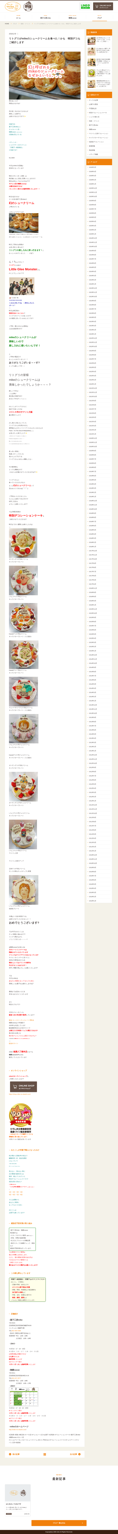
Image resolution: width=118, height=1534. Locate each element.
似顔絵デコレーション (96, 142)
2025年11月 (93, 192)
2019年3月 (92, 488)
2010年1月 (92, 901)
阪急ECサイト (13, 1043)
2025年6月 (92, 213)
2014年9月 (92, 667)
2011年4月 (92, 838)
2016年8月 (92, 592)
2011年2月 (92, 846)
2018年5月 (92, 530)
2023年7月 (92, 309)
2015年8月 (92, 621)
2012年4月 (92, 788)
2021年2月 (92, 430)
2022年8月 (92, 355)
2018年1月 (92, 546)
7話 (18, 1194)
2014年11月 (93, 659)
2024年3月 (92, 275)
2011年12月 (93, 805)
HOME (7, 23)
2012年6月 (92, 780)
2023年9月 (92, 300)
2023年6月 (92, 313)
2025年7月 (92, 209)
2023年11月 (93, 292)
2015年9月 (92, 617)
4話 (21, 1192)
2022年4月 (92, 371)
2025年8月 (92, 205)
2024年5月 (92, 267)
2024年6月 (92, 263)
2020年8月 (92, 455)
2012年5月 (92, 784)
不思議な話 (92, 108)
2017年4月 (92, 584)
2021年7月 (92, 409)
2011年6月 (92, 830)
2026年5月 (92, 167)
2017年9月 (92, 563)
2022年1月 (92, 384)
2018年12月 (93, 500)
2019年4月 (92, 484)
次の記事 (73, 1454)
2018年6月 (92, 525)
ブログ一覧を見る (59, 1523)
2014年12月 (93, 655)
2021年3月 (92, 426)
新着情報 (92, 146)
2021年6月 (92, 413)
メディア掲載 (93, 154)
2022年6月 (92, 363)
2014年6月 (92, 680)
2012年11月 (93, 759)
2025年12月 (93, 188)
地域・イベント (25, 23)
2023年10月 (93, 296)
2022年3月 (92, 375)
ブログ (15, 23)
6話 (14, 1194)
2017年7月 (92, 571)
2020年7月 (92, 459)
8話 (21, 1194)
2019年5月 (92, 480)
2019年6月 (92, 476)
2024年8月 (92, 255)
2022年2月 (92, 380)
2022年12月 (93, 338)
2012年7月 (92, 776)
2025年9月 (92, 200)
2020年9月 (92, 450)
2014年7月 (92, 676)
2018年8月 (92, 517)
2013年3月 (92, 742)
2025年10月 (93, 196)
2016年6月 (92, 596)
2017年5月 (92, 580)
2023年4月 (92, 321)
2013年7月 (92, 726)
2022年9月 (92, 351)
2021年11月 (93, 392)
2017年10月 (93, 559)
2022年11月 (93, 342)
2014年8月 (92, 671)
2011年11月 (93, 809)
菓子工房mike (93, 125)
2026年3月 (92, 175)
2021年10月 (93, 396)
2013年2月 (92, 746)
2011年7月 (92, 826)
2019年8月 (92, 467)
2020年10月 (93, 446)
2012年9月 (92, 767)
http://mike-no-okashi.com (17, 1429)
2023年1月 (92, 334)
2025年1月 (92, 234)
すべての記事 (93, 100)
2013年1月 (92, 751)
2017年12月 (93, 551)
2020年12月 (93, 438)
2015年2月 (92, 646)
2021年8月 (92, 405)
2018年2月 (92, 542)
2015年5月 (92, 634)
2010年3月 (92, 892)
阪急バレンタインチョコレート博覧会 (21, 1020)
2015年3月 (92, 642)
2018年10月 (93, 509)
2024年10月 (93, 246)
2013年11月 (93, 709)
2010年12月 (93, 855)
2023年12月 (93, 288)
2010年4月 (92, 888)
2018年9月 (92, 513)
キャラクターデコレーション (98, 137)
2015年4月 (92, 638)
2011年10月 (93, 813)
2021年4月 (92, 421)
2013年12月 (93, 705)
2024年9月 (92, 250)
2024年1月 (92, 284)
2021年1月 (92, 434)
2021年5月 (92, 417)
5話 (10, 1194)
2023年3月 (92, 325)
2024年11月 (93, 242)
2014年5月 (92, 684)
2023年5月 (92, 317)
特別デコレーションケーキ (98, 112)
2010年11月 (93, 859)
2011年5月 (92, 834)
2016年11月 (93, 588)
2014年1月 (92, 701)
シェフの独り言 (94, 117)
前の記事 (16, 1454)
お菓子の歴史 (93, 104)
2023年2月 (92, 330)
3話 (18, 1192)
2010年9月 (92, 867)
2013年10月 (93, 713)
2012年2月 (92, 796)
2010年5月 (92, 884)
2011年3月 (92, 842)
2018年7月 (92, 521)
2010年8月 (92, 871)
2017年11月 (93, 555)
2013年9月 (92, 717)
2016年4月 (92, 601)
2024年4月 (92, 271)
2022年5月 (92, 367)
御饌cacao (92, 129)
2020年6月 (92, 463)
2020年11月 (93, 442)
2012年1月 (92, 801)
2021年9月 (92, 400)
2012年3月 (92, 792)
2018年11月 (93, 505)
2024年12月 (93, 238)
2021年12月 (93, 388)
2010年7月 (92, 876)
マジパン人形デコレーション (98, 133)
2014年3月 (92, 692)
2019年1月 (92, 496)
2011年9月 (92, 817)
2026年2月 (92, 180)
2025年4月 (92, 221)
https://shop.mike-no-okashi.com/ (20, 1094)
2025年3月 (92, 225)
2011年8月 (92, 821)
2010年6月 (92, 880)
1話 (10, 1192)
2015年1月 (92, 651)
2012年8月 (92, 771)
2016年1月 (92, 605)
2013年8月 (92, 721)
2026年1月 (92, 184)
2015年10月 (93, 613)
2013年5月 (92, 734)
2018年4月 (92, 534)
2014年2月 (92, 696)
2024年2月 (92, 280)
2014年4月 (92, 688)
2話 (14, 1192)
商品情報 (92, 150)
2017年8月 (92, 567)
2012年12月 (93, 755)
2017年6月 (92, 575)
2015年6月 (92, 630)
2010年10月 (93, 863)
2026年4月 (92, 171)
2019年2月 (92, 492)
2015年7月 (92, 626)
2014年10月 (93, 663)
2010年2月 (92, 896)
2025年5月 (92, 217)
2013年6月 (92, 730)
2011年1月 (92, 851)
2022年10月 (93, 346)
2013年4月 (92, 738)
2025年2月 (92, 230)
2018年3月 (92, 538)
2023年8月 (92, 305)
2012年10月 (93, 763)
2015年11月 (93, 609)
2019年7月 (92, 471)
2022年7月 (92, 359)
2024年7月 (92, 259)
